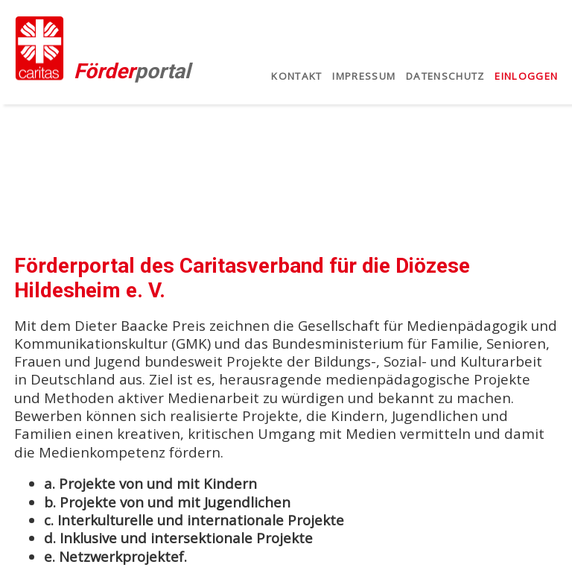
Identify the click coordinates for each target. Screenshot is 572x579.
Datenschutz (445, 76)
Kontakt (296, 76)
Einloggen (526, 76)
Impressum (363, 76)
